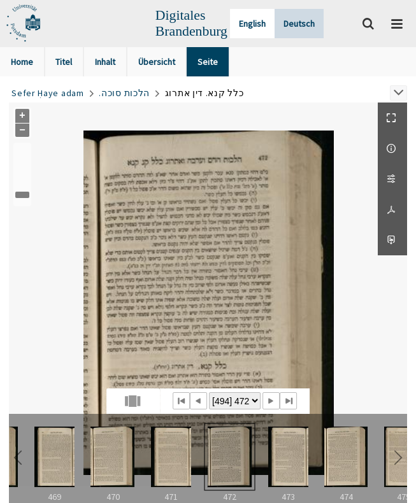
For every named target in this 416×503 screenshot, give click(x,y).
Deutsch (299, 23)
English (252, 23)
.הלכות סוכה (124, 93)
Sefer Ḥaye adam (47, 93)
